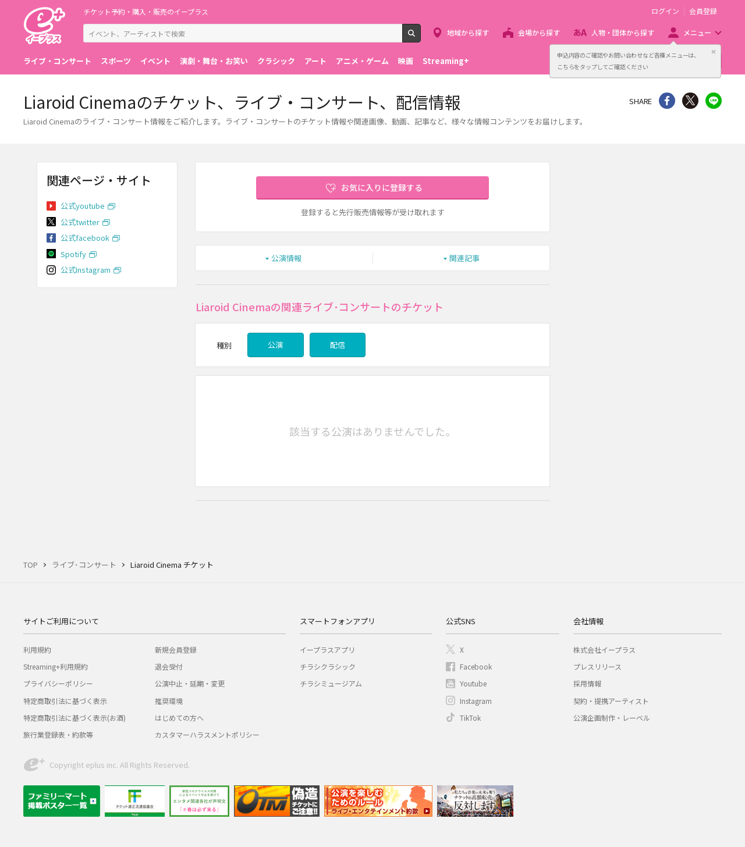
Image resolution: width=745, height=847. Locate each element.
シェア (667, 100)
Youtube (473, 683)
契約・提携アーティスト (611, 701)
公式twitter (80, 221)
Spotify (73, 253)
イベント (155, 60)
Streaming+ (446, 60)
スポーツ (116, 60)
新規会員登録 (176, 649)
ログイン (665, 11)
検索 (420, 37)
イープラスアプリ (327, 649)
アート (315, 60)
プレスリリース (597, 666)
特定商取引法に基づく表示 (65, 701)
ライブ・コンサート (57, 60)
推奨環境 (169, 701)
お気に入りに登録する (382, 187)
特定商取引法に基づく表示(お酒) (74, 718)
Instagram (476, 701)
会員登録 (703, 11)
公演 (275, 344)
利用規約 (37, 649)
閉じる (713, 51)
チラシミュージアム (331, 683)
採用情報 (587, 683)
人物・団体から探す (622, 32)
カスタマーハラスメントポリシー (207, 734)
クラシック (276, 60)
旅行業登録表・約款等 (58, 734)
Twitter (690, 100)
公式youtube (83, 205)
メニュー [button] (697, 32)
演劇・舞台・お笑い (214, 60)
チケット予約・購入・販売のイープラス (145, 11)
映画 (405, 60)
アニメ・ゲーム (362, 60)
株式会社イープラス (604, 649)
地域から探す (468, 32)
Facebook (476, 666)
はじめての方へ (179, 718)
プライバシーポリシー (58, 683)
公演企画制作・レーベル (611, 718)
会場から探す (539, 32)
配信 (337, 344)
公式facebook (85, 237)
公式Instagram (86, 269)
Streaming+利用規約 (55, 666)
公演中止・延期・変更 (190, 683)
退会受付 (169, 666)
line (713, 100)
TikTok (470, 718)
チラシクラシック (328, 666)
